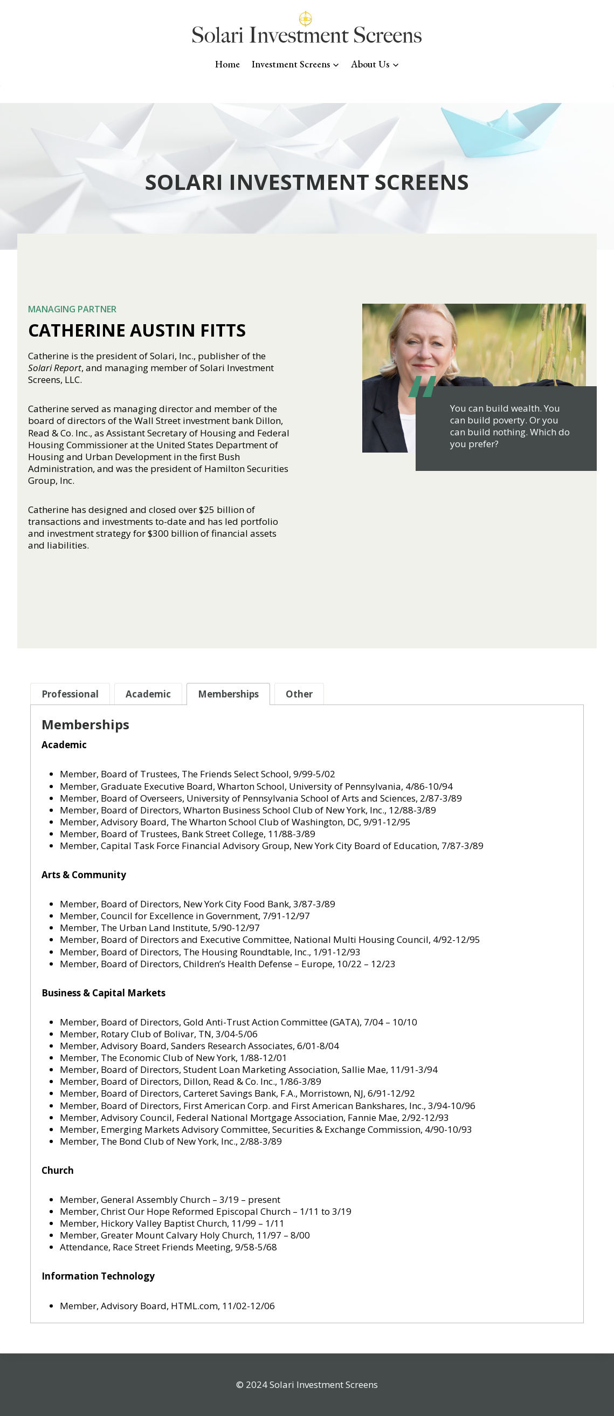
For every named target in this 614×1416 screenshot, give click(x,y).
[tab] (70, 694)
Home (227, 64)
